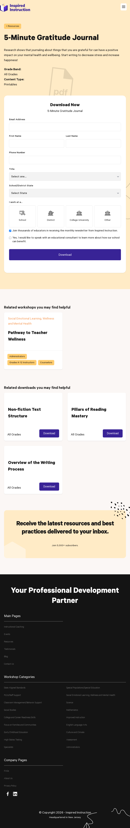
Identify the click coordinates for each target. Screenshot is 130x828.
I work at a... (15, 202)
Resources (8, 642)
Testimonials (9, 649)
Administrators (73, 747)
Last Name (72, 136)
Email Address (17, 119)
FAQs (6, 771)
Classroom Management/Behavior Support (23, 703)
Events (7, 634)
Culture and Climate (75, 732)
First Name (15, 136)
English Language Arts (76, 725)
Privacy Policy (10, 786)
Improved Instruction (75, 717)
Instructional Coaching (14, 627)
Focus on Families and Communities (20, 725)
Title (11, 169)
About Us (8, 778)
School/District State (21, 186)
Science (69, 703)
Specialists (8, 747)
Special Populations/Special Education (83, 688)
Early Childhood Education (16, 732)
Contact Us (9, 664)
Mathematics (72, 710)
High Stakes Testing (13, 740)
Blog (6, 657)
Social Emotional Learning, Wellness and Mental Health (90, 695)
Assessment (71, 740)
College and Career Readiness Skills (19, 717)
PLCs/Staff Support (12, 695)
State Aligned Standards (14, 688)
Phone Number (17, 153)
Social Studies (10, 710)
